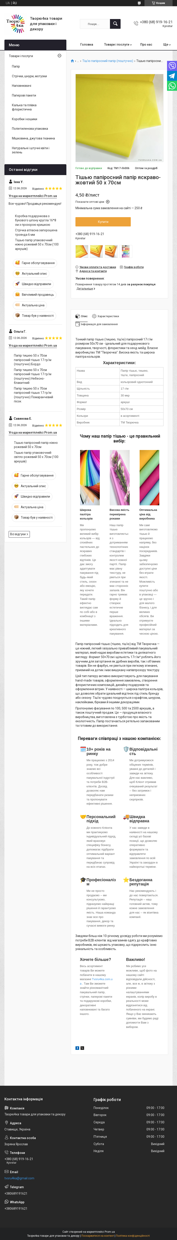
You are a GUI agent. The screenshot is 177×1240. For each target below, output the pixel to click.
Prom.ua (110, 1231)
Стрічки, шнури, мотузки (29, 76)
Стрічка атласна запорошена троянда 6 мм (36, 232)
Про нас (146, 44)
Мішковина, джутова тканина (33, 138)
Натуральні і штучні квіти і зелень (30, 150)
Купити (103, 222)
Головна (86, 44)
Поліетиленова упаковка (30, 128)
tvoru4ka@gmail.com (19, 1178)
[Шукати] (115, 24)
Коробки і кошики (24, 119)
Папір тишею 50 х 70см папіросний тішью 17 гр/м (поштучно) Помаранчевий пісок (33, 395)
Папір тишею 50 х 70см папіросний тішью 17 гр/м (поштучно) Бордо (32, 360)
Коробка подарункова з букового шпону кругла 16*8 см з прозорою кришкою (35, 220)
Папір (16, 66)
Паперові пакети (24, 95)
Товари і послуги (116, 44)
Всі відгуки (18, 534)
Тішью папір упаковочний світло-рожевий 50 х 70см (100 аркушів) (36, 457)
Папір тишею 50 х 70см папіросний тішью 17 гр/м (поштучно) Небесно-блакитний (32, 376)
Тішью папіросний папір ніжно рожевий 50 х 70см (36, 445)
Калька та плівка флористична (24, 107)
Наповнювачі (21, 85)
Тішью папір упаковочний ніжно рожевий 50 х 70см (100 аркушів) (37, 244)
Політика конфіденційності (133, 1235)
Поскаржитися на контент (97, 1235)
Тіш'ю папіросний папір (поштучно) (107, 61)
